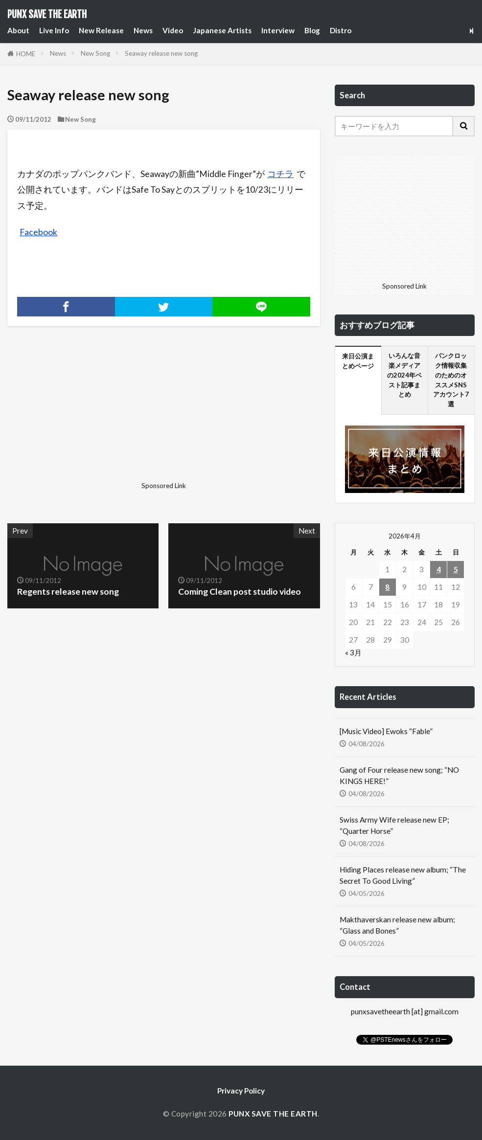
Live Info (54, 30)
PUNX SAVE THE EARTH (47, 15)
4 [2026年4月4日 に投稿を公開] (438, 569)
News (143, 30)
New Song (95, 53)
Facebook (38, 232)
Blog (312, 30)
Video (172, 30)
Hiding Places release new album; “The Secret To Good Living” (403, 875)
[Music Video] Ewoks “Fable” (386, 731)
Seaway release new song (161, 53)
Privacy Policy (241, 1090)
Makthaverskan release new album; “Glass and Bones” (397, 925)
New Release (101, 30)
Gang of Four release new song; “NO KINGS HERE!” (399, 775)
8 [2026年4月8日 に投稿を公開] (387, 586)
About (18, 30)
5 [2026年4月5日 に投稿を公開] (456, 569)
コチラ (280, 174)
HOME (25, 54)
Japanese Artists (222, 30)
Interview (278, 30)
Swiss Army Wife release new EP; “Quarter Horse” (394, 825)
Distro (340, 30)
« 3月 (353, 652)
